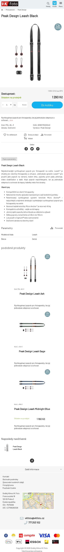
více (11, 120)
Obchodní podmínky (10, 479)
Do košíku (47, 105)
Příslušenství (10, 10)
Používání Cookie (9, 488)
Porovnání (47, 135)
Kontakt (6, 476)
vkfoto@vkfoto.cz (34, 518)
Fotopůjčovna (8, 485)
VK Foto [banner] (9, 4)
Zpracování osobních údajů (13, 482)
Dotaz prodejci (33, 135)
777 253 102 (34, 522)
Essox (24, 105)
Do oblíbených (12, 135)
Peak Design (22, 10)
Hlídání (30, 138)
